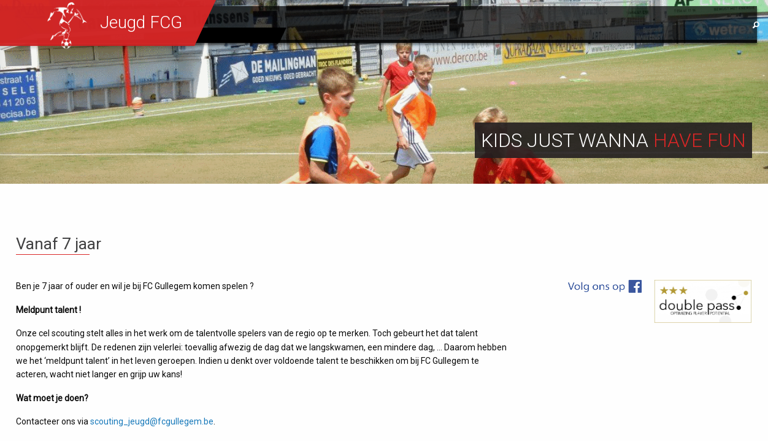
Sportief (532, 25)
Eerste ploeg (240, 35)
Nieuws (413, 25)
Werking (471, 25)
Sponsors (705, 25)
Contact (638, 25)
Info (585, 25)
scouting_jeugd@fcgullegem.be (151, 421)
